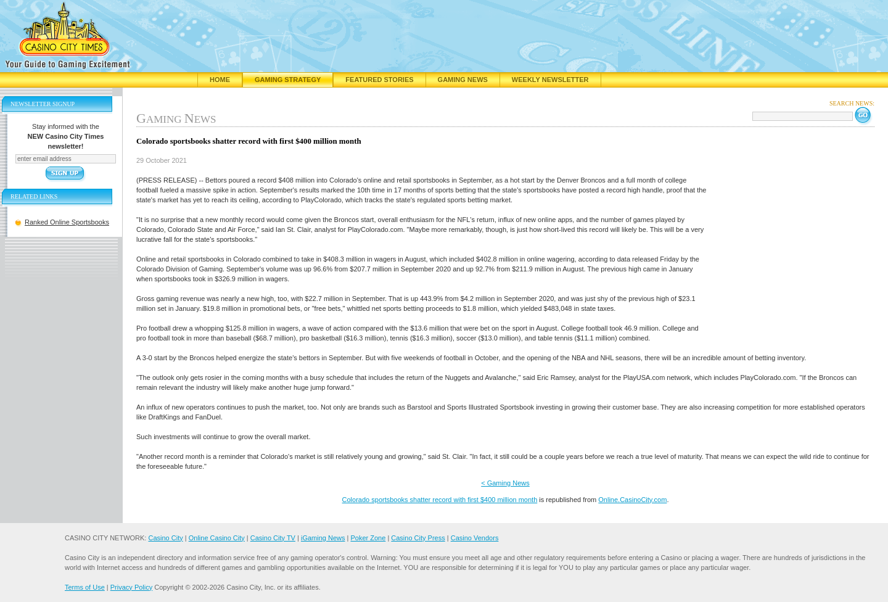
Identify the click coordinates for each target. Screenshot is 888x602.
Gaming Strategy (288, 79)
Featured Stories (379, 79)
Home (220, 79)
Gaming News (463, 79)
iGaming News (323, 538)
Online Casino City (217, 538)
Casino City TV (272, 538)
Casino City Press (418, 538)
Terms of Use (85, 587)
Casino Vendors (475, 538)
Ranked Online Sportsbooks (67, 222)
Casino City (165, 538)
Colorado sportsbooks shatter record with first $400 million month (440, 499)
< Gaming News (505, 483)
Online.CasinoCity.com (632, 499)
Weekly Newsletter (550, 79)
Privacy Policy (131, 587)
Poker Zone (367, 538)
